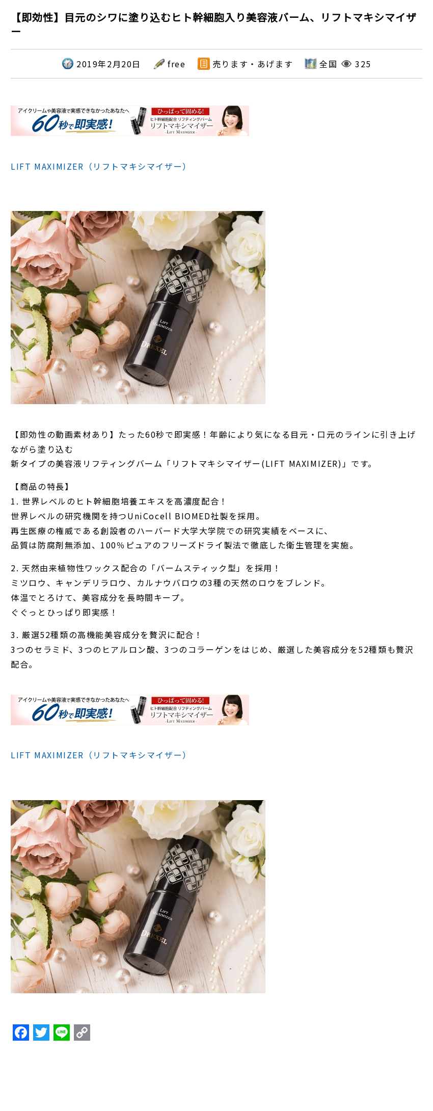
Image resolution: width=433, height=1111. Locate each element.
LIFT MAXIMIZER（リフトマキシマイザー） (101, 166)
